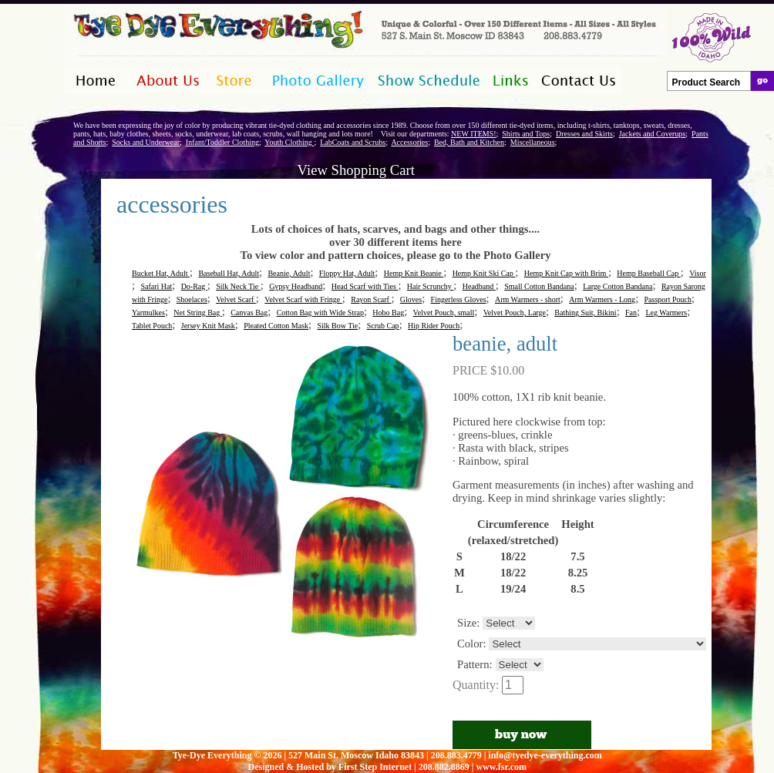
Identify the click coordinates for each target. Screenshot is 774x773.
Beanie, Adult (289, 273)
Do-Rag (194, 286)
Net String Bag (197, 312)
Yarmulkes (148, 312)
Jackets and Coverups (652, 133)
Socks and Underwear (146, 142)
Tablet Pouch (152, 325)
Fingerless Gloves (458, 299)
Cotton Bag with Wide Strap (320, 312)
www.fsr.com (501, 766)
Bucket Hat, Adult (161, 273)
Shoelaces (192, 299)
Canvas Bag (249, 312)
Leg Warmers (666, 312)
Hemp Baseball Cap (648, 273)
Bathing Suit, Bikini (585, 312)
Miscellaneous (532, 142)
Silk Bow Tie (337, 325)
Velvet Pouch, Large (514, 312)
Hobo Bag (388, 312)
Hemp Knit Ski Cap (484, 273)
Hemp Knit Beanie (413, 273)
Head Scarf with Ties (365, 286)
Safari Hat (156, 286)
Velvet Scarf (236, 299)
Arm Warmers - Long (602, 299)
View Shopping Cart (356, 170)
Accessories (409, 142)
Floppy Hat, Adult (347, 273)
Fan (631, 312)
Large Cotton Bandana (617, 286)
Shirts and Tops (526, 133)
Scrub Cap (383, 325)
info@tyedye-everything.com (544, 755)
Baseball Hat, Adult (228, 273)
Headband (479, 286)
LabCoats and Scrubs (352, 142)
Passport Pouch (668, 299)
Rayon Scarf (371, 299)
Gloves (411, 299)
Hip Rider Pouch (433, 325)
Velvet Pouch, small (444, 312)
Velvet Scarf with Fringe (303, 299)
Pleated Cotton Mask (276, 325)
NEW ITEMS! (473, 133)
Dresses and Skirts (584, 133)
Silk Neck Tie (238, 286)
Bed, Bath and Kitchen (469, 142)
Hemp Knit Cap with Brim (566, 273)
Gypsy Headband (295, 286)
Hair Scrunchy (430, 286)
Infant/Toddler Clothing (222, 142)
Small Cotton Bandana (539, 286)
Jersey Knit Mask (208, 325)
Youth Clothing (289, 142)
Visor (697, 273)
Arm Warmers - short (527, 299)
